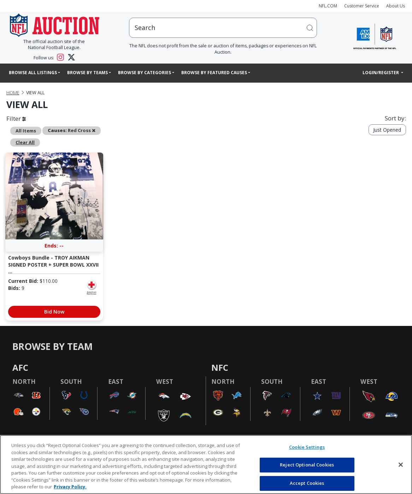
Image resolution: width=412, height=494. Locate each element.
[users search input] (223, 28)
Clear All (25, 142)
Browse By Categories (144, 73)
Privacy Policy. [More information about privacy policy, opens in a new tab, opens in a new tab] (70, 486)
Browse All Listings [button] (33, 73)
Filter (16, 118)
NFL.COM (328, 6)
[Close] (400, 464)
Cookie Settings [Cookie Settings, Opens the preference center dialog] (307, 447)
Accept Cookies (307, 483)
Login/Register (381, 73)
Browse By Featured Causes (214, 73)
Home (12, 93)
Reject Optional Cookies (307, 465)
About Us (395, 6)
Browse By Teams (87, 73)
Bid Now (54, 311)
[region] (206, 464)
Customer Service (361, 6)
